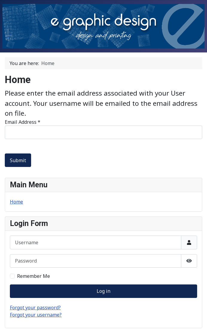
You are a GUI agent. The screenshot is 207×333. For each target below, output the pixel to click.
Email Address (22, 122)
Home (16, 201)
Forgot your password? (35, 307)
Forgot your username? (36, 314)
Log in (103, 291)
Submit (18, 160)
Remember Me (33, 276)
